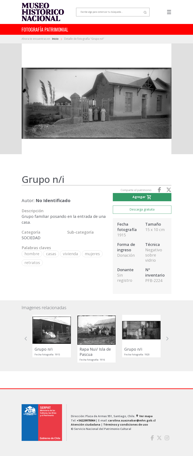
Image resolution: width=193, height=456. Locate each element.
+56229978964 (86, 420)
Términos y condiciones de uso (125, 424)
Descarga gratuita (142, 209)
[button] (25, 339)
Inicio (55, 39)
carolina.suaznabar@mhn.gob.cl (132, 420)
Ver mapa (144, 416)
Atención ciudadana (85, 424)
